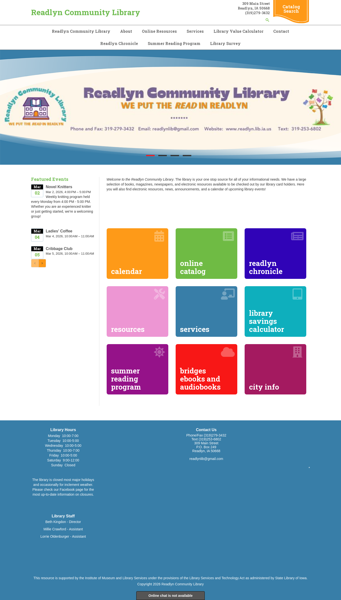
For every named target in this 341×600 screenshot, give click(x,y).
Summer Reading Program (174, 43)
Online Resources (159, 31)
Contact (281, 31)
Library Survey (225, 43)
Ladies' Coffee (59, 231)
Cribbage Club (59, 249)
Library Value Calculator (238, 31)
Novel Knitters (59, 187)
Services (195, 31)
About (126, 31)
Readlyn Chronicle (119, 43)
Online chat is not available (170, 596)
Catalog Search (291, 9)
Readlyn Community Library (85, 12)
